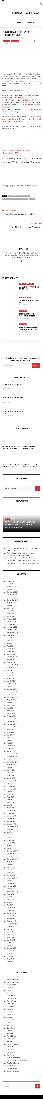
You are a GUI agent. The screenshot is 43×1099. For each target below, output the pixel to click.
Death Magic (25, 196)
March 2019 (11, 810)
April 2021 (10, 743)
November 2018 (12, 821)
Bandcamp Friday (13, 982)
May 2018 (10, 837)
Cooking (9, 990)
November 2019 (12, 789)
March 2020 (11, 778)
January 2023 (11, 686)
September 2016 (12, 891)
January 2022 (11, 719)
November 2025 (12, 595)
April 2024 (10, 646)
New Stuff (6, 41)
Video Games (11, 1074)
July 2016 (10, 897)
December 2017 (12, 851)
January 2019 (11, 816)
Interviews (10, 1006)
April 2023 (10, 678)
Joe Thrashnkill (27, 41)
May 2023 (10, 675)
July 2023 (10, 670)
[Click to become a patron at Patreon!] (21, 174)
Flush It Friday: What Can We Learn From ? (11, 448)
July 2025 (10, 605)
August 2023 (11, 667)
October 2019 (11, 792)
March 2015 (11, 940)
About (19, 22)
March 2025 (11, 616)
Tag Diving (10, 1055)
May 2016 (10, 902)
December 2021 (12, 721)
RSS (16, 153)
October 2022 (11, 694)
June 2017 (10, 867)
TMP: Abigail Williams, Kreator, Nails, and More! (19, 214)
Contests (10, 987)
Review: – (30, 466)
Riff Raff (10, 1047)
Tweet (4, 189)
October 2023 (11, 662)
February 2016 (12, 910)
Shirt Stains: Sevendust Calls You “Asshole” (21, 558)
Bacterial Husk (14, 196)
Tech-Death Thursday (14, 1058)
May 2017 (10, 870)
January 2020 (11, 783)
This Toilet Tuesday (13, 1063)
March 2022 (11, 713)
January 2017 (11, 881)
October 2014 (11, 953)
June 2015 (10, 932)
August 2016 (11, 894)
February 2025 (12, 619)
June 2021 (10, 738)
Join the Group (32, 13)
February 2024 (12, 651)
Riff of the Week (12, 1044)
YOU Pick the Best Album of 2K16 (13, 398)
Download (26, 151)
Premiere (10, 1033)
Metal (21, 297)
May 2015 (10, 934)
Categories (17, 13)
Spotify (11, 153)
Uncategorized (12, 1068)
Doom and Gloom (12, 998)
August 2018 (11, 829)
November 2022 (12, 692)
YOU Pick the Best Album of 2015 (13, 384)
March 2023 (11, 681)
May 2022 (10, 708)
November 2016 (12, 886)
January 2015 (11, 945)
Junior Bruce (23, 199)
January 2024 (11, 654)
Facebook (12, 98)
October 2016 (11, 889)
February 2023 (12, 684)
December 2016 (12, 883)
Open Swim (11, 1028)
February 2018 (12, 845)
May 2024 (10, 643)
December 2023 (12, 657)
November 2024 (12, 627)
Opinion (28, 297)
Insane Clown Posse (9, 199)
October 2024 (11, 630)
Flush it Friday (11, 1001)
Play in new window (14, 151)
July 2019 (10, 800)
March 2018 (11, 843)
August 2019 (11, 797)
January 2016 (11, 913)
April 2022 (10, 711)
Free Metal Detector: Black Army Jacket (26, 227)
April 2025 (10, 613)
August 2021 (11, 732)
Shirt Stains (11, 1052)
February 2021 (12, 748)
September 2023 (12, 665)
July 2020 (10, 767)
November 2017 (12, 854)
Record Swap (11, 1036)
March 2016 (11, 908)
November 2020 (12, 756)
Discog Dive (11, 993)
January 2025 (11, 621)
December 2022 (12, 689)
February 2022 (12, 716)
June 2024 (10, 640)
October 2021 (11, 727)
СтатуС (32, 199)
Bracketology (11, 985)
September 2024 (12, 632)
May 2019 (10, 805)
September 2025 (12, 600)
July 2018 (10, 832)
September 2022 (12, 697)
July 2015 (10, 929)
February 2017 (12, 878)
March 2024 (11, 648)
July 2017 (10, 864)
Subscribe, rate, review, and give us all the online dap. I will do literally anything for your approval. (21, 119)
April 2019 (10, 808)
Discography (11, 995)
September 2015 (12, 924)
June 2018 (10, 835)
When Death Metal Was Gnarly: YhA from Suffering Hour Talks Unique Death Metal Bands (20, 524)
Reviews (10, 1041)
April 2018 (10, 840)
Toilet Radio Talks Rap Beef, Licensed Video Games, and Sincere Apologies (28, 329)
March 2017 (11, 875)
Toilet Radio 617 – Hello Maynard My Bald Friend (23, 563)
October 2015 (11, 921)
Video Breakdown (13, 1071)
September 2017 (12, 859)
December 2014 (12, 948)
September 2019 (12, 794)
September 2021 (12, 729)
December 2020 (12, 754)
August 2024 (11, 635)
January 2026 (11, 589)
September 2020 (12, 762)
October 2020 (11, 759)
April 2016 (10, 905)
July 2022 (10, 702)
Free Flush (10, 1004)
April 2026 (10, 581)
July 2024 (10, 638)
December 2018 (12, 819)
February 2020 (12, 781)
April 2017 (10, 872)
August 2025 (11, 603)
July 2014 (10, 961)
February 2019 (12, 813)
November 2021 (12, 724)
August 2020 (11, 765)
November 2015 (12, 918)
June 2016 (10, 899)
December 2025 (12, 592)
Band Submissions (13, 979)
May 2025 (10, 611)
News (9, 1022)
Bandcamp (20, 98)
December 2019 (12, 786)
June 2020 (10, 770)
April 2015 (10, 937)
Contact (30, 22)
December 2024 (12, 624)
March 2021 (11, 746)
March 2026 (11, 584)
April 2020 (10, 775)
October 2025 (11, 597)
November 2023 (12, 659)
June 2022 (10, 705)
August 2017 (11, 862)
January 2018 (11, 848)
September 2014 (12, 956)
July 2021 (10, 735)
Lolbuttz (9, 1012)
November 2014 (12, 951)
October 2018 (11, 824)
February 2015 (12, 943)
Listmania (10, 1009)
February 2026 (12, 586)
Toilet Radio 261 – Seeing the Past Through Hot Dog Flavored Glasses (29, 316)
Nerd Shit (22, 284)
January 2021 (11, 751)
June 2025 (10, 608)
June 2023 (10, 673)
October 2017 (11, 856)
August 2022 (11, 700)
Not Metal (30, 284)
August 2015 (11, 926)
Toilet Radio (15, 41)
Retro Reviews (12, 1039)
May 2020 (10, 773)
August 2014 (11, 959)
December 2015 (12, 916)
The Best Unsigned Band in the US (18, 1060)
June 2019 (10, 802)
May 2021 (10, 740)
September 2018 (12, 827)
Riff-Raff (10, 1049)
